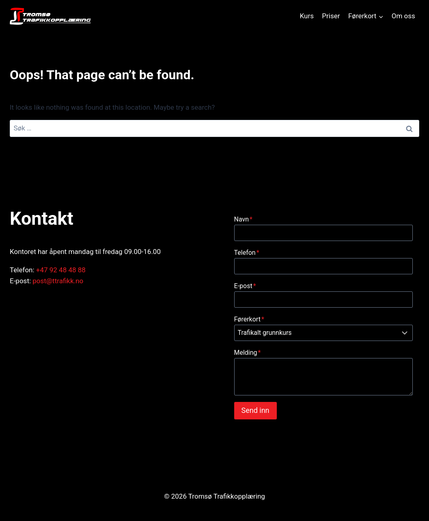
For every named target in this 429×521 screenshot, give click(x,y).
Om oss (403, 16)
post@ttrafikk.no (57, 281)
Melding (247, 352)
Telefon (246, 252)
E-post (245, 286)
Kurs (307, 16)
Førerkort (249, 319)
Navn (243, 219)
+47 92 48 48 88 (61, 270)
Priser (331, 16)
